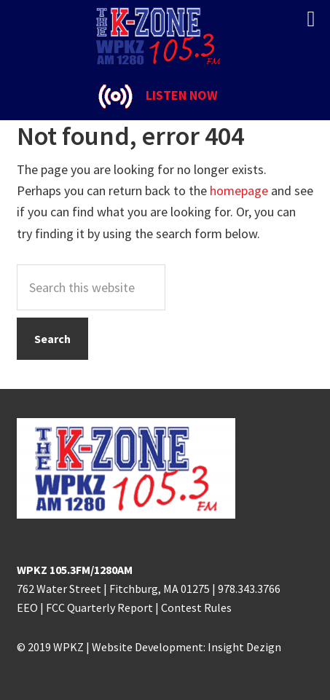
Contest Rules (196, 607)
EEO (27, 607)
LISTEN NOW (182, 95)
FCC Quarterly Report (99, 607)
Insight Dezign (244, 647)
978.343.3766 (249, 588)
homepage (239, 190)
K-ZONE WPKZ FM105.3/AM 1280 (165, 36)
